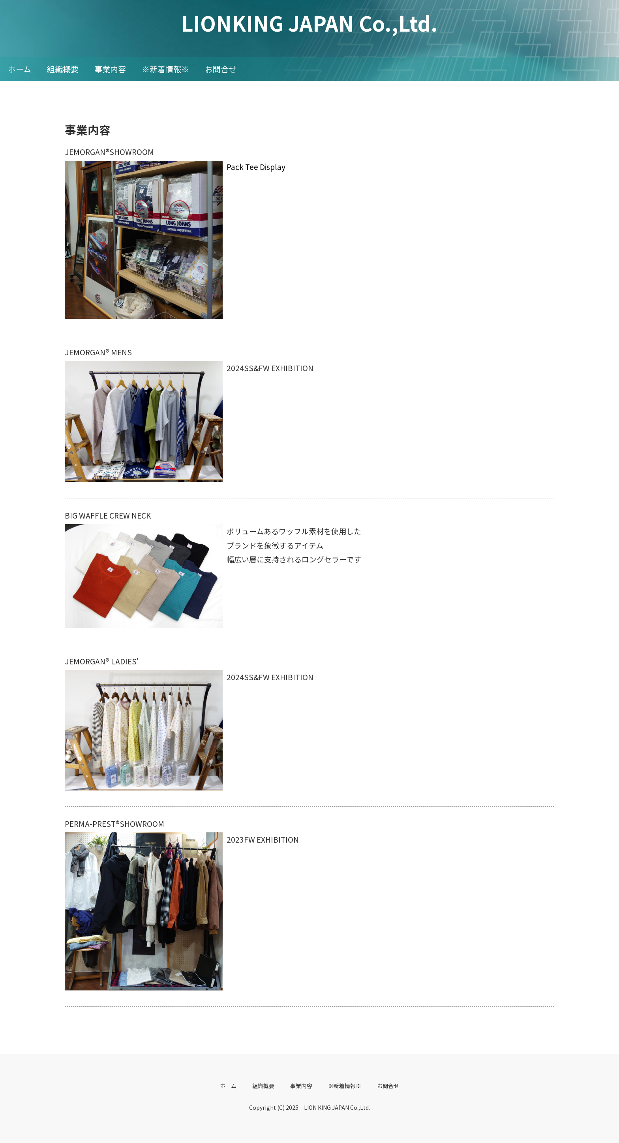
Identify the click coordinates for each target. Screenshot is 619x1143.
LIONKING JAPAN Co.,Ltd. (309, 23)
